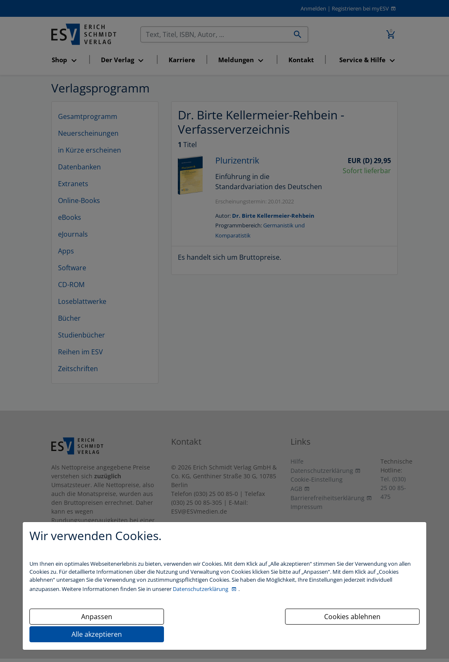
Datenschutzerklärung (201, 589)
